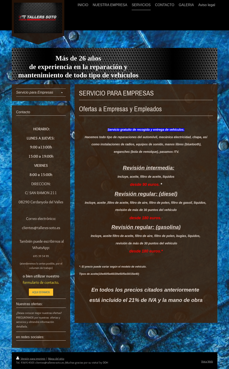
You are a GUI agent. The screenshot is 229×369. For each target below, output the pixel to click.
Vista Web (207, 361)
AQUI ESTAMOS (41, 292)
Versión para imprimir (31, 358)
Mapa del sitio (56, 358)
